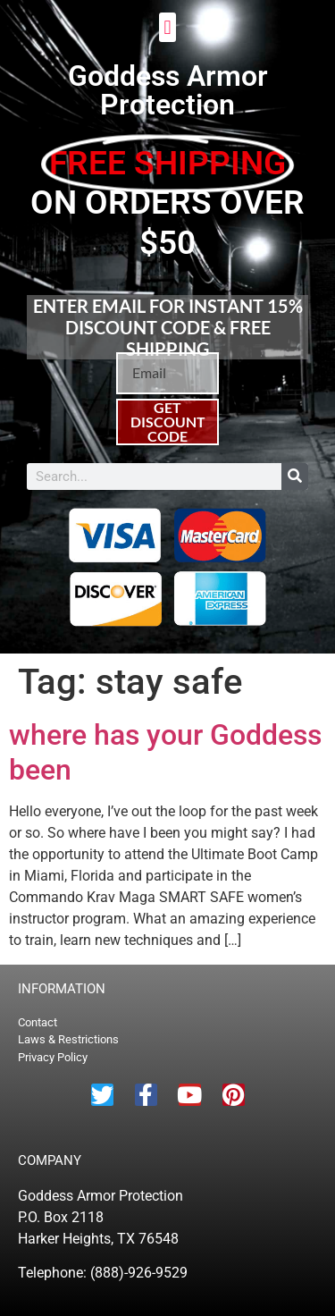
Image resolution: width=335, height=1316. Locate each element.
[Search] (294, 476)
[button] (167, 27)
